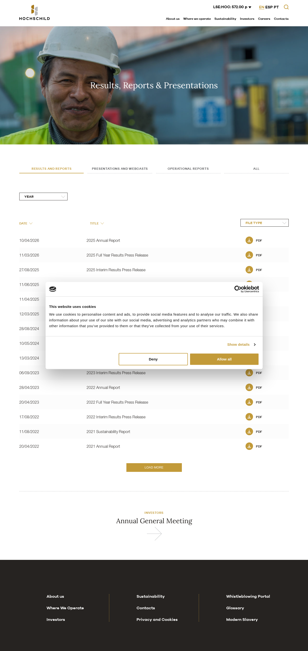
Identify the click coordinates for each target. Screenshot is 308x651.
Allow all (224, 359)
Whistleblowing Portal (248, 606)
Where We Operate (65, 617)
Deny (153, 359)
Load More (153, 467)
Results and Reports (51, 168)
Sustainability (225, 18)
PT (276, 7)
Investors (247, 18)
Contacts (281, 18)
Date (25, 223)
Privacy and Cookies (157, 629)
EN (261, 7)
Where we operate (197, 18)
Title (97, 223)
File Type (254, 223)
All (256, 168)
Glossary (235, 617)
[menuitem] (173, 19)
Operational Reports (188, 168)
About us (173, 18)
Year (29, 196)
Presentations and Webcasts (120, 168)
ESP (269, 7)
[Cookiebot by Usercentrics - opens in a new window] (238, 289)
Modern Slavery (242, 629)
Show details (238, 344)
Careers (264, 18)
